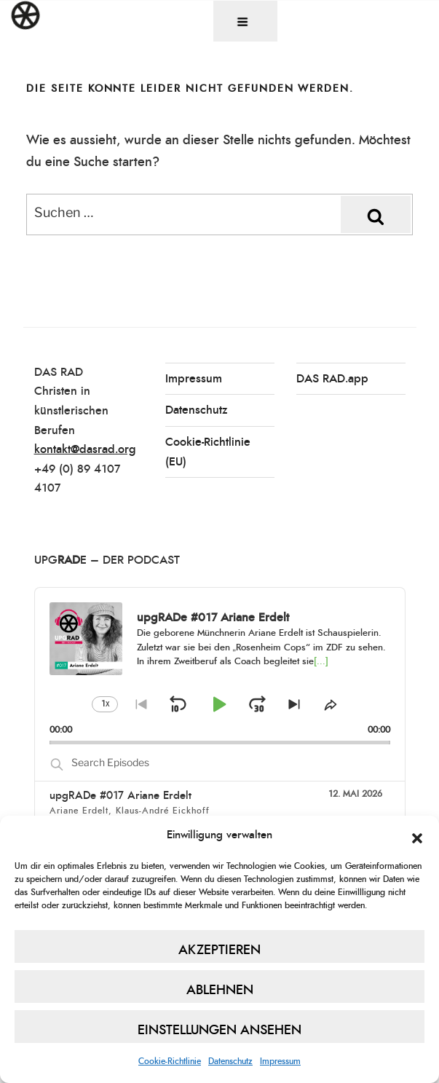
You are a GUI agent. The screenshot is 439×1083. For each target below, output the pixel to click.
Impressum (280, 1061)
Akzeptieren (219, 950)
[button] (417, 836)
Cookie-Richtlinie (169, 1061)
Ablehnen (219, 990)
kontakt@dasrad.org (85, 449)
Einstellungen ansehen (219, 1030)
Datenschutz (230, 1061)
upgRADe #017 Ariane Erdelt (120, 795)
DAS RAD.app (332, 379)
